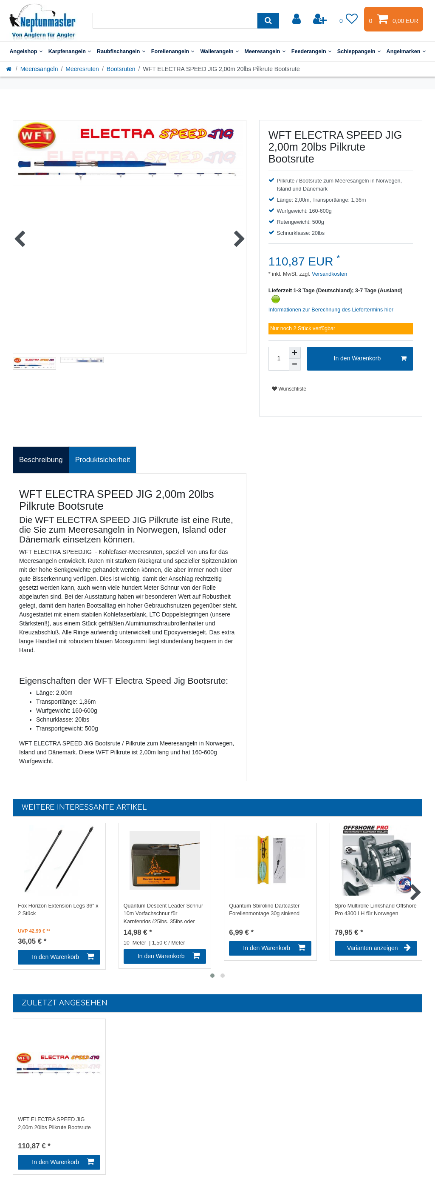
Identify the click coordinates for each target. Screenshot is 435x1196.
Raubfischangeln (121, 51)
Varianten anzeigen (379, 948)
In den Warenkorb (370, 359)
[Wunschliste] (349, 19)
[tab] (41, 460)
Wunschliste (289, 389)
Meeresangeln (265, 51)
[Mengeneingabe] (278, 359)
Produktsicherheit (102, 460)
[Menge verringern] (295, 365)
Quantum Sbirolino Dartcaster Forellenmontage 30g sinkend (264, 910)
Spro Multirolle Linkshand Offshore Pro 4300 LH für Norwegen (376, 910)
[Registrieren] (320, 19)
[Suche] (268, 21)
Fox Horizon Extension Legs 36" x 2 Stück (58, 910)
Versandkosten (329, 274)
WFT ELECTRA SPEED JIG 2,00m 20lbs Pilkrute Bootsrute (54, 1123)
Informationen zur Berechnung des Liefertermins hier (330, 310)
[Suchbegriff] (175, 21)
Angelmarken (406, 51)
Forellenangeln (173, 51)
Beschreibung (41, 460)
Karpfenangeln (69, 51)
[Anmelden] (297, 19)
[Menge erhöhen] (295, 353)
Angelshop (25, 51)
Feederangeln (311, 51)
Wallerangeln (219, 51)
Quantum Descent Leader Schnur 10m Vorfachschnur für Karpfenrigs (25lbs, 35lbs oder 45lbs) (163, 913)
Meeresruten (82, 69)
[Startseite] (9, 69)
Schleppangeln (359, 51)
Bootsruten (121, 69)
